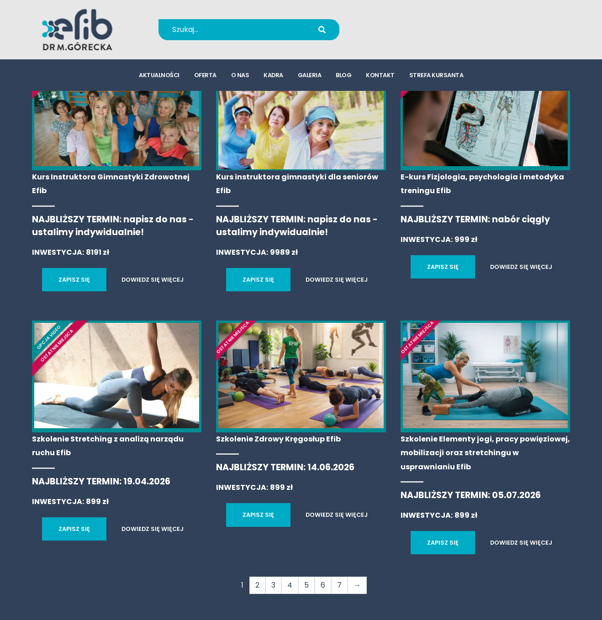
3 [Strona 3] (273, 585)
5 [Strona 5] (306, 585)
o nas (240, 75)
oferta (205, 75)
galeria (310, 75)
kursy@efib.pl (402, 35)
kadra (273, 75)
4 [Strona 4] (289, 585)
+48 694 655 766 (408, 23)
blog (343, 75)
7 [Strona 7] (339, 585)
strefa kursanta (436, 75)
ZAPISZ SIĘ (74, 280)
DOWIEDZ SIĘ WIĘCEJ (152, 280)
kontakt (380, 75)
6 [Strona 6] (323, 585)
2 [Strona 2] (257, 585)
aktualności (159, 75)
